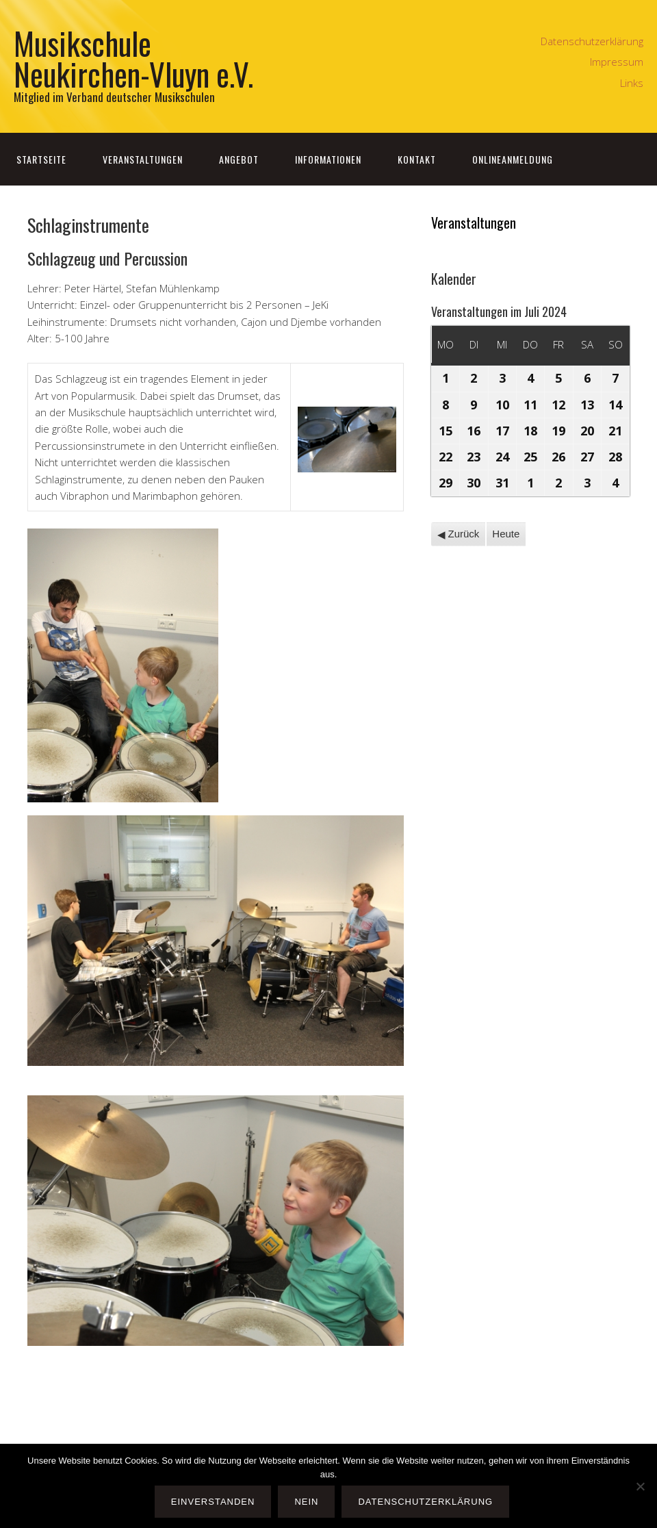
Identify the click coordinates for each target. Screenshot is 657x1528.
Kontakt (417, 159)
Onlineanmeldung (512, 159)
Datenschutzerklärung (592, 41)
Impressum (616, 61)
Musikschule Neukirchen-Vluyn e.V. (133, 58)
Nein (306, 1502)
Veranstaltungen (143, 159)
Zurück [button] (458, 534)
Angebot (239, 159)
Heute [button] (505, 533)
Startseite (41, 159)
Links (631, 83)
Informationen (328, 159)
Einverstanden (213, 1502)
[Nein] (640, 1486)
